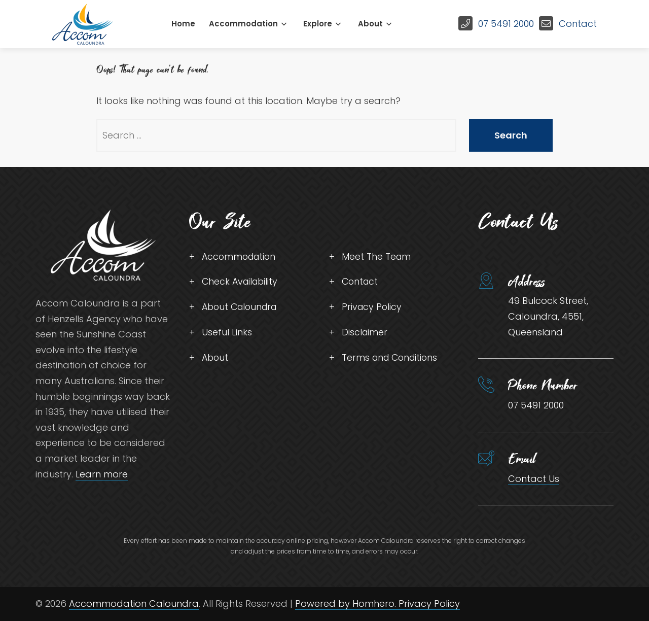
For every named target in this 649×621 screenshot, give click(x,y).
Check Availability (241, 282)
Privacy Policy (372, 308)
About (370, 23)
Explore (317, 23)
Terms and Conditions (392, 359)
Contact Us (533, 478)
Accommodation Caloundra (134, 603)
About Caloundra (242, 308)
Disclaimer (365, 333)
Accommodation (243, 23)
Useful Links (227, 333)
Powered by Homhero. (347, 603)
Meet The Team (377, 257)
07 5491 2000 (506, 23)
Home (183, 23)
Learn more (102, 474)
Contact (578, 23)
